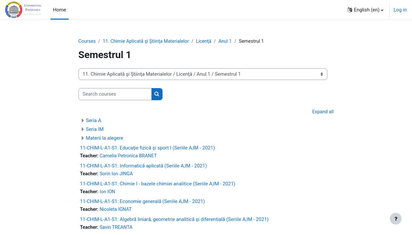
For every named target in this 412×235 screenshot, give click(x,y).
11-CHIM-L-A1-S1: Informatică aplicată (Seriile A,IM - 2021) (143, 167)
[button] (365, 10)
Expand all (322, 112)
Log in (400, 10)
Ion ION (108, 193)
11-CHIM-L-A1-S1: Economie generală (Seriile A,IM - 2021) (142, 203)
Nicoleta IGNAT (117, 211)
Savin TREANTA (117, 229)
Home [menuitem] (59, 10)
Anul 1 (230, 41)
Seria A (93, 121)
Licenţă (208, 41)
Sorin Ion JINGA (117, 175)
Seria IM (95, 130)
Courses (87, 41)
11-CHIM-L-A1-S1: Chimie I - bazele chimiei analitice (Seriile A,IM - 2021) (157, 185)
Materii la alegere (104, 139)
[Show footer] (396, 219)
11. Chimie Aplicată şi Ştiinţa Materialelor (148, 41)
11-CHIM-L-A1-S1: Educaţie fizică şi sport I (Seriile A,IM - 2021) (147, 148)
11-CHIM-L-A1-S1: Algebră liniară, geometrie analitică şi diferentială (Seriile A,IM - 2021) (174, 221)
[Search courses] (115, 94)
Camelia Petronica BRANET (130, 157)
